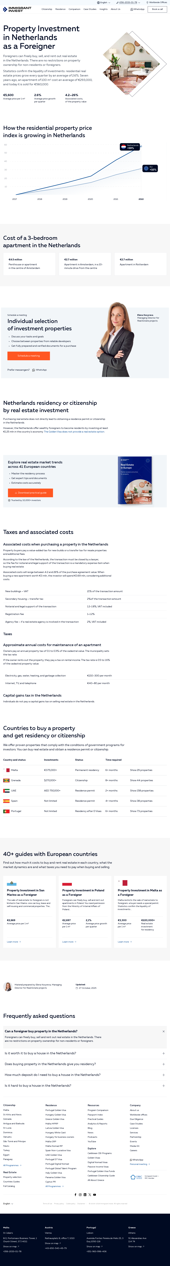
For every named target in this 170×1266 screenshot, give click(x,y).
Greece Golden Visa (54, 1119)
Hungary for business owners (59, 1137)
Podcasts (92, 1137)
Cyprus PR (50, 1182)
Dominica (7, 1133)
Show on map (11, 1246)
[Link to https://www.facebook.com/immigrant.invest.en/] (75, 1194)
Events (133, 1142)
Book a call (157, 9)
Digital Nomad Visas (98, 1162)
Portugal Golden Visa (55, 1110)
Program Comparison (98, 1110)
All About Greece (96, 1180)
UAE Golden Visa (53, 1155)
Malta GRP (50, 1142)
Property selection (12, 1177)
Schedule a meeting (29, 356)
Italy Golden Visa (53, 1173)
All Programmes (12, 1165)
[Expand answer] (163, 1031)
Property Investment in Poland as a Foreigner (85, 892)
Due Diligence (136, 1119)
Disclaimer (81, 1204)
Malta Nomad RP (54, 1146)
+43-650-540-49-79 (56, 1248)
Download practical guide (30, 493)
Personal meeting (140, 1164)
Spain (14, 801)
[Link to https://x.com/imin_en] (89, 1194)
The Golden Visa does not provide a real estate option (74, 432)
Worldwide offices (138, 1115)
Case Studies (90, 9)
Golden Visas (94, 1158)
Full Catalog (9, 1186)
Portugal (16, 811)
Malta (14, 770)
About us (134, 1110)
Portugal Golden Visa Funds (101, 1171)
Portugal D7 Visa (53, 1159)
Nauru (6, 1146)
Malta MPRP (51, 1124)
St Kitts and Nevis (12, 1115)
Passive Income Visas (98, 1167)
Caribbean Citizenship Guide (101, 1176)
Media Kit (134, 1146)
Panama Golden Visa (55, 1177)
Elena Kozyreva (43, 985)
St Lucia (7, 1128)
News (90, 1133)
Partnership (135, 1137)
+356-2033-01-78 (12, 1252)
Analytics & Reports (97, 1124)
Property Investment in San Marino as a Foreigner (29, 892)
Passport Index (95, 1115)
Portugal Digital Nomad (57, 1164)
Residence (60, 9)
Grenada (16, 780)
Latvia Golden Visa (54, 1128)
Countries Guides (11, 1182)
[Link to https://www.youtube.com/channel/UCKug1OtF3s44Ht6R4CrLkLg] (94, 1194)
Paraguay (8, 1159)
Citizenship (47, 9)
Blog (90, 1128)
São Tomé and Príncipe (14, 1141)
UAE (13, 791)
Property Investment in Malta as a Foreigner (140, 892)
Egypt (6, 1155)
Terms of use (47, 1204)
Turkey (6, 1150)
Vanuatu (7, 1137)
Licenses (134, 1128)
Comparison (74, 9)
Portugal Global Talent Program (60, 1169)
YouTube (92, 1142)
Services (134, 1133)
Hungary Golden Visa (55, 1115)
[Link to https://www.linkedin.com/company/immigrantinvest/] (85, 1194)
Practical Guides (95, 1119)
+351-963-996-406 (97, 1252)
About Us (115, 9)
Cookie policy (70, 1204)
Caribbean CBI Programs (100, 1153)
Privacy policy (59, 1204)
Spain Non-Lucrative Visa (58, 1151)
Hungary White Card (55, 1133)
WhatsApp (137, 9)
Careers (133, 1151)
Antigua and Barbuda (13, 1124)
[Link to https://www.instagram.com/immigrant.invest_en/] (80, 1194)
